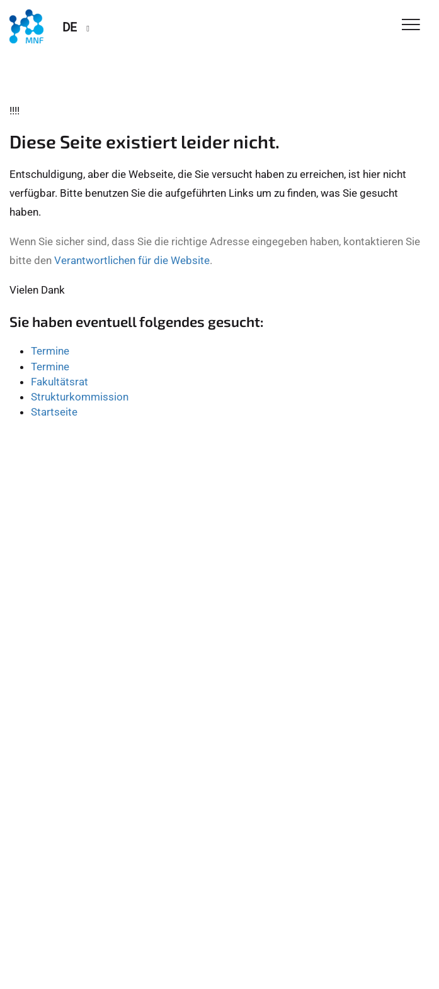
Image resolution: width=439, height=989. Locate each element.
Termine (50, 351)
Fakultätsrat (59, 381)
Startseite (54, 412)
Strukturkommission (79, 396)
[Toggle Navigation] (411, 25)
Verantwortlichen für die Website (132, 260)
